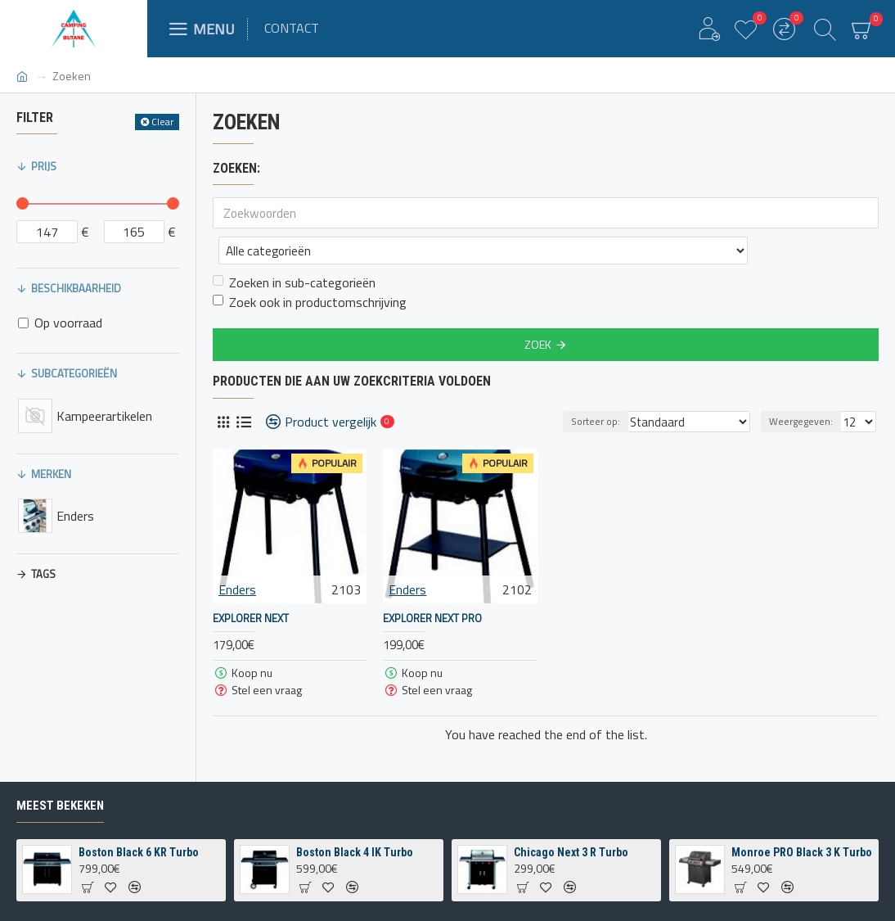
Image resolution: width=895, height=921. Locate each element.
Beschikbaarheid (76, 288)
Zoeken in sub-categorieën (294, 246)
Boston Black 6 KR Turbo (139, 852)
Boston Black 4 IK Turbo (354, 852)
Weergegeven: (803, 385)
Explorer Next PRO (432, 582)
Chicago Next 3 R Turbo (571, 852)
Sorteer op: (612, 385)
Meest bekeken (60, 805)
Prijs (43, 166)
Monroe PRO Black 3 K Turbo (801, 852)
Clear (162, 121)
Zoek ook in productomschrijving (310, 266)
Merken (51, 474)
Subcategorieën (74, 373)
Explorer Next (251, 582)
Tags (43, 574)
